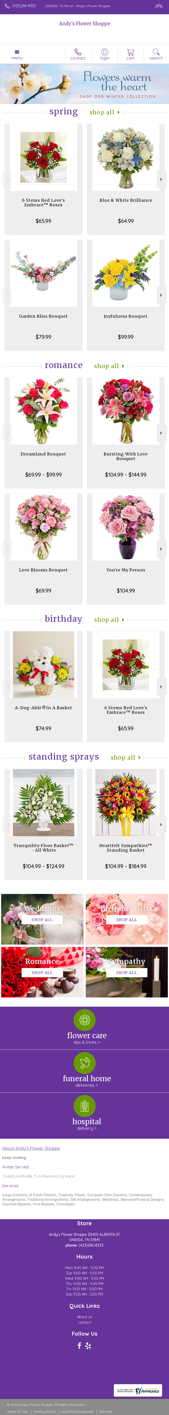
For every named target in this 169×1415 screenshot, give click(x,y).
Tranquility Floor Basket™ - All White (44, 848)
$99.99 (126, 336)
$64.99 (126, 220)
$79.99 (43, 336)
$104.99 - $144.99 (125, 474)
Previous (7, 179)
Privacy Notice (44, 1411)
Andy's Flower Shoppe (84, 23)
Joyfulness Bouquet (126, 316)
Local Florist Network (77, 1411)
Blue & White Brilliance (126, 200)
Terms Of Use (17, 1411)
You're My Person (125, 570)
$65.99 (43, 220)
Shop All (102, 112)
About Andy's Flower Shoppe (31, 1148)
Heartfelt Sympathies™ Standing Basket (125, 848)
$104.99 (126, 590)
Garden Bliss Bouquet (43, 316)
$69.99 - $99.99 (43, 474)
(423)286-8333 (24, 5)
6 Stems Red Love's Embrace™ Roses (43, 202)
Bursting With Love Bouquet (126, 456)
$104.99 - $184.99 (125, 866)
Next (162, 179)
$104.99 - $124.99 (43, 866)
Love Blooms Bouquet (43, 570)
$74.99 (43, 728)
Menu (17, 58)
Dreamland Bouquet (43, 454)
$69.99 (43, 590)
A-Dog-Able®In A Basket (43, 707)
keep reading (14, 1157)
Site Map (105, 1411)
